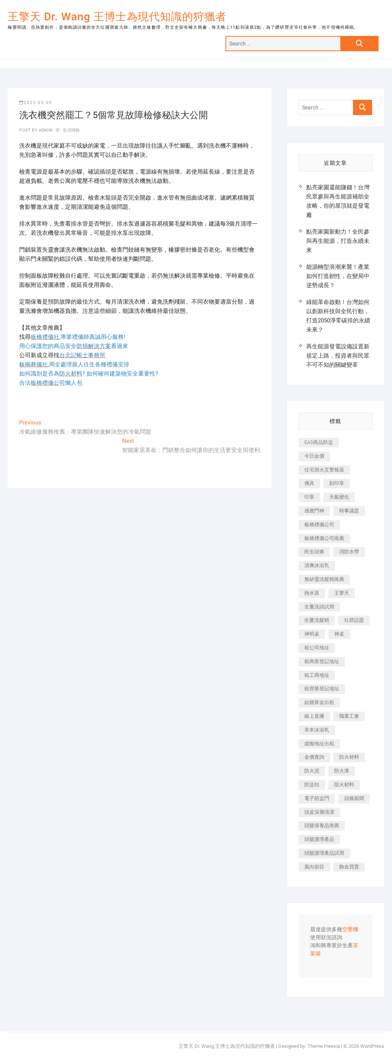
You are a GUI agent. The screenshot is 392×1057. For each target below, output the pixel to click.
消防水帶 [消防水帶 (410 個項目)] (349, 552)
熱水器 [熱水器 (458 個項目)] (311, 593)
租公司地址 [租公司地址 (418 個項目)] (316, 647)
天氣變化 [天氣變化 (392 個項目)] (339, 497)
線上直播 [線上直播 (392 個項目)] (314, 716)
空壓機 (350, 930)
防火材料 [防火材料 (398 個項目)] (349, 757)
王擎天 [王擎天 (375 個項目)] (341, 593)
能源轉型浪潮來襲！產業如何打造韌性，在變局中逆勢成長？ (337, 276)
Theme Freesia (323, 1046)
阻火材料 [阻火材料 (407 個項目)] (344, 784)
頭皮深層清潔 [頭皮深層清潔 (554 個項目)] (319, 812)
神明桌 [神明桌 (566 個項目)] (311, 634)
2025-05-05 (35, 102)
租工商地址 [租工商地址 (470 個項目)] (316, 675)
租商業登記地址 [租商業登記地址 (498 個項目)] (321, 661)
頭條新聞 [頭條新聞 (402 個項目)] (354, 798)
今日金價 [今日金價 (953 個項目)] (314, 456)
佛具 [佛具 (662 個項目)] (309, 483)
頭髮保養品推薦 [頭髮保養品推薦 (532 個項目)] (321, 825)
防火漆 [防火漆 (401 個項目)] (341, 771)
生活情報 (71, 130)
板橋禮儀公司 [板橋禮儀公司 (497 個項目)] (319, 524)
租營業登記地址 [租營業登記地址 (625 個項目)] (321, 688)
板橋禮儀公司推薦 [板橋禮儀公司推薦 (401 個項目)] (324, 538)
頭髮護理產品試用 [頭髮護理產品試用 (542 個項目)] (324, 853)
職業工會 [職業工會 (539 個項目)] (349, 716)
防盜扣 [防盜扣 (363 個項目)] (311, 784)
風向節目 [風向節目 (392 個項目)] (314, 867)
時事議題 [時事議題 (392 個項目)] (349, 511)
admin (45, 130)
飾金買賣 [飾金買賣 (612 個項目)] (349, 867)
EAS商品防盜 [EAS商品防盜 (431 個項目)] (318, 442)
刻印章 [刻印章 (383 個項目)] (336, 483)
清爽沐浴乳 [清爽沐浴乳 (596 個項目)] (316, 565)
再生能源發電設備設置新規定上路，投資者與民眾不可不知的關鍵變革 (337, 355)
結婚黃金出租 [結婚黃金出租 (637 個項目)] (319, 702)
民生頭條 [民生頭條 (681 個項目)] (314, 552)
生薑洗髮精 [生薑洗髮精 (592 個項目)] (316, 620)
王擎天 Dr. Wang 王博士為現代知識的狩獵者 (117, 16)
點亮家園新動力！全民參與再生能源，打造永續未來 (337, 241)
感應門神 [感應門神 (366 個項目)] (314, 511)
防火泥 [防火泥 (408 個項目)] (311, 771)
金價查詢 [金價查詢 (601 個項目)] (314, 757)
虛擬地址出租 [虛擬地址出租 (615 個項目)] (319, 743)
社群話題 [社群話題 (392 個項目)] (354, 620)
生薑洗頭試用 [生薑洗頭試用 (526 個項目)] (319, 607)
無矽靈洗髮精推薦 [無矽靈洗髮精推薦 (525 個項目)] (324, 579)
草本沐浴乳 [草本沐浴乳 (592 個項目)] (316, 730)
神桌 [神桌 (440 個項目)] (339, 634)
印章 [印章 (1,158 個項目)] (309, 497)
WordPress (372, 1046)
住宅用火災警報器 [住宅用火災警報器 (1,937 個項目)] (324, 470)
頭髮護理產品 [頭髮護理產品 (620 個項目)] (319, 839)
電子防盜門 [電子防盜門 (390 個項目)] (316, 798)
